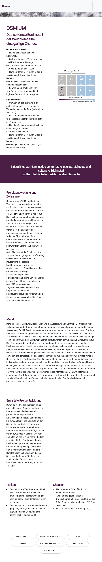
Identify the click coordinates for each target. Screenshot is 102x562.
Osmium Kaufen (22, 537)
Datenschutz (51, 550)
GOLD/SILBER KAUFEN (50, 544)
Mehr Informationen (50, 537)
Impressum (77, 544)
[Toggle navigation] (96, 6)
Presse (23, 544)
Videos (78, 537)
